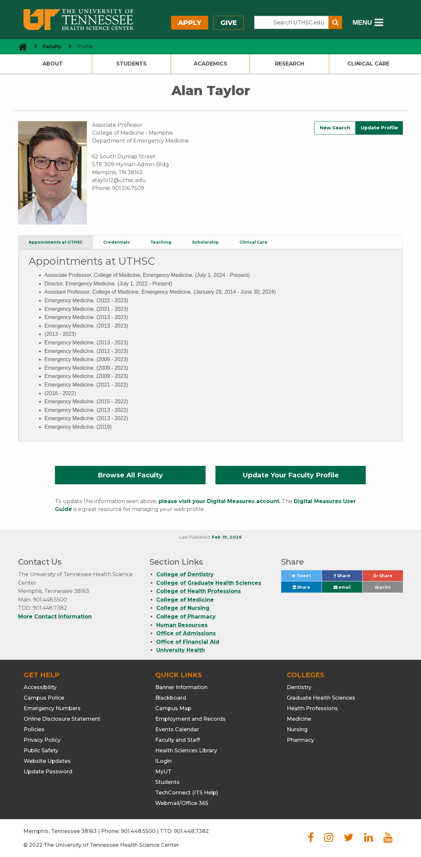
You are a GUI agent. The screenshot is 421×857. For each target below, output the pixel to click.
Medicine (299, 719)
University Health (180, 650)
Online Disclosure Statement (62, 719)
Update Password (48, 771)
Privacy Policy (42, 740)
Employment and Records (190, 719)
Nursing (297, 729)
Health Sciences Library (186, 750)
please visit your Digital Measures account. (220, 501)
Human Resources (182, 625)
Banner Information (181, 687)
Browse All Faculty (130, 475)
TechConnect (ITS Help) (186, 793)
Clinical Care (368, 64)
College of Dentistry (185, 574)
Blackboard (170, 698)
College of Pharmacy (186, 616)
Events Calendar (177, 729)
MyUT (163, 771)
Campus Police (44, 698)
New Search (335, 128)
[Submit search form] (335, 22)
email (342, 587)
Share (348, 577)
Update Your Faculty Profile (290, 475)
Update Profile (379, 128)
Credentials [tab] (116, 242)
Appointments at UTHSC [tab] (56, 242)
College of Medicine (185, 600)
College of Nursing (183, 608)
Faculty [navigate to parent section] (52, 46)
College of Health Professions (198, 591)
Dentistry (299, 687)
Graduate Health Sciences (321, 698)
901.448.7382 (191, 831)
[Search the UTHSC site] (291, 22)
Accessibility (40, 687)
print (383, 587)
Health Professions (312, 708)
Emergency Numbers (52, 708)
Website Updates (47, 761)
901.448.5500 (138, 831)
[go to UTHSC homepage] (20, 46)
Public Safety (41, 750)
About (52, 64)
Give (228, 23)
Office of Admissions (186, 633)
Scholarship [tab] (205, 242)
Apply (189, 23)
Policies (34, 729)
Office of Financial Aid (187, 642)
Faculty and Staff (177, 740)
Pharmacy (300, 740)
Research (289, 64)
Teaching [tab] (160, 242)
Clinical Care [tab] (253, 242)
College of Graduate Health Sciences (208, 583)
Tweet (306, 577)
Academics (210, 64)
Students (131, 64)
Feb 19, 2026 (227, 537)
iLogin (163, 761)
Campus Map (173, 708)
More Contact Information (55, 616)
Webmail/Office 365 (181, 803)
